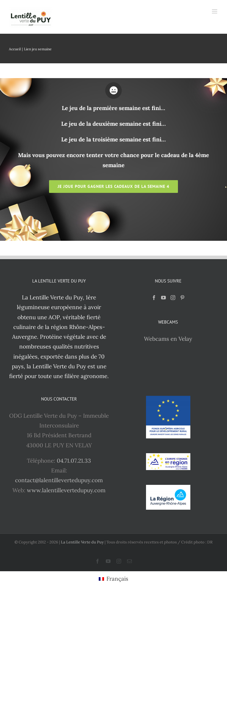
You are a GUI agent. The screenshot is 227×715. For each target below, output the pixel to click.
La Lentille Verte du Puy (83, 542)
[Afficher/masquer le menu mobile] (215, 11)
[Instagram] (173, 297)
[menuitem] (113, 579)
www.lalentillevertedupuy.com (66, 490)
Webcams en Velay (168, 338)
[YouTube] (163, 297)
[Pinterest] (182, 297)
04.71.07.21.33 (74, 460)
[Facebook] (154, 297)
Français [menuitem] (117, 578)
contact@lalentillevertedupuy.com (59, 480)
